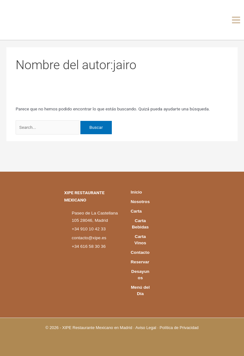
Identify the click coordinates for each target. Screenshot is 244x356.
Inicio (137, 173)
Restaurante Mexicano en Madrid (102, 327)
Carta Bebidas (140, 211)
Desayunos (140, 274)
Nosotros (140, 185)
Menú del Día (140, 290)
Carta (137, 198)
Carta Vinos (140, 227)
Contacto (140, 242)
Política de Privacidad (179, 327)
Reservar (140, 258)
